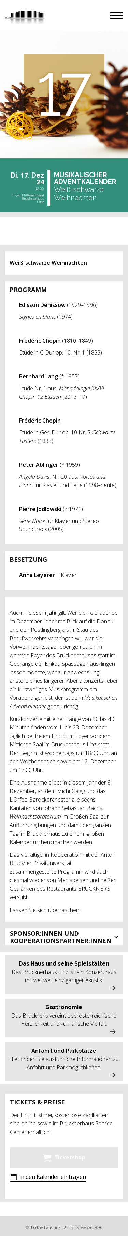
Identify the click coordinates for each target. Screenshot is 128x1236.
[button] (116, 15)
